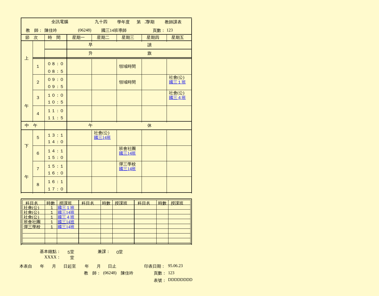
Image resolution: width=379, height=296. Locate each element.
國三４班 (177, 97)
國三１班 (177, 82)
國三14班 (102, 137)
